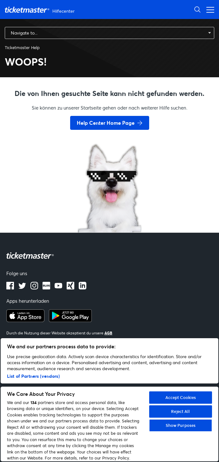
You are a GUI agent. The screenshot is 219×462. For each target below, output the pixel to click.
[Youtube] (58, 287)
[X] (22, 287)
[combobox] (109, 33)
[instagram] (34, 287)
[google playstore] (70, 320)
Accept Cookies (180, 397)
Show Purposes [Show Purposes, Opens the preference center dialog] (181, 425)
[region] (109, 400)
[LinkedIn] (70, 287)
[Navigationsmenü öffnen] (208, 9)
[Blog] (46, 287)
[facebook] (10, 287)
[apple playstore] (25, 320)
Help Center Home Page (106, 122)
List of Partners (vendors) (33, 376)
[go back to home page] (109, 210)
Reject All (180, 411)
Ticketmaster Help (22, 47)
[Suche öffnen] (197, 9)
